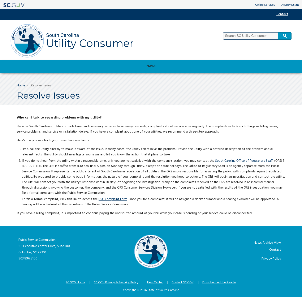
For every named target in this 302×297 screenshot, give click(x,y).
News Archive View (267, 243)
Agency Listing (290, 5)
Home (21, 85)
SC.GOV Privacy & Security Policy (116, 282)
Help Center (155, 282)
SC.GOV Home (75, 282)
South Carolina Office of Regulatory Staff (244, 161)
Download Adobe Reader (219, 282)
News (151, 66)
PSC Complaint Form (113, 199)
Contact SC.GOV (182, 282)
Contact (282, 14)
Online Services (265, 5)
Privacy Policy (271, 259)
